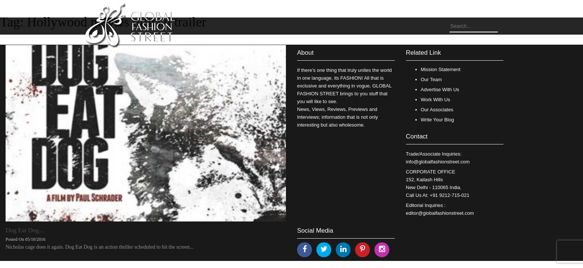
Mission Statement (441, 69)
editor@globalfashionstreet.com (440, 213)
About (305, 52)
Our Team (431, 79)
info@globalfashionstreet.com (438, 162)
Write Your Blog (437, 119)
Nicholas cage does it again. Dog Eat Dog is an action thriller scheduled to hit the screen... (99, 247)
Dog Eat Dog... (25, 230)
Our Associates (437, 109)
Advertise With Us (440, 89)
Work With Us (435, 99)
